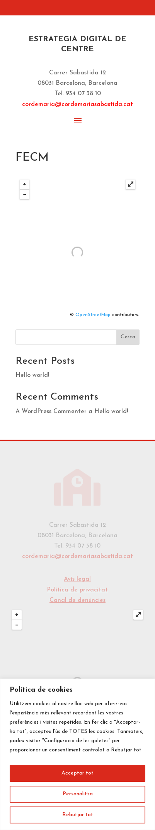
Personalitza (78, 794)
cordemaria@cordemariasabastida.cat (77, 104)
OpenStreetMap (93, 315)
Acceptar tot (77, 773)
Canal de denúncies (77, 600)
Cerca (128, 337)
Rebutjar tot (77, 815)
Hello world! (32, 375)
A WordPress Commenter (51, 411)
